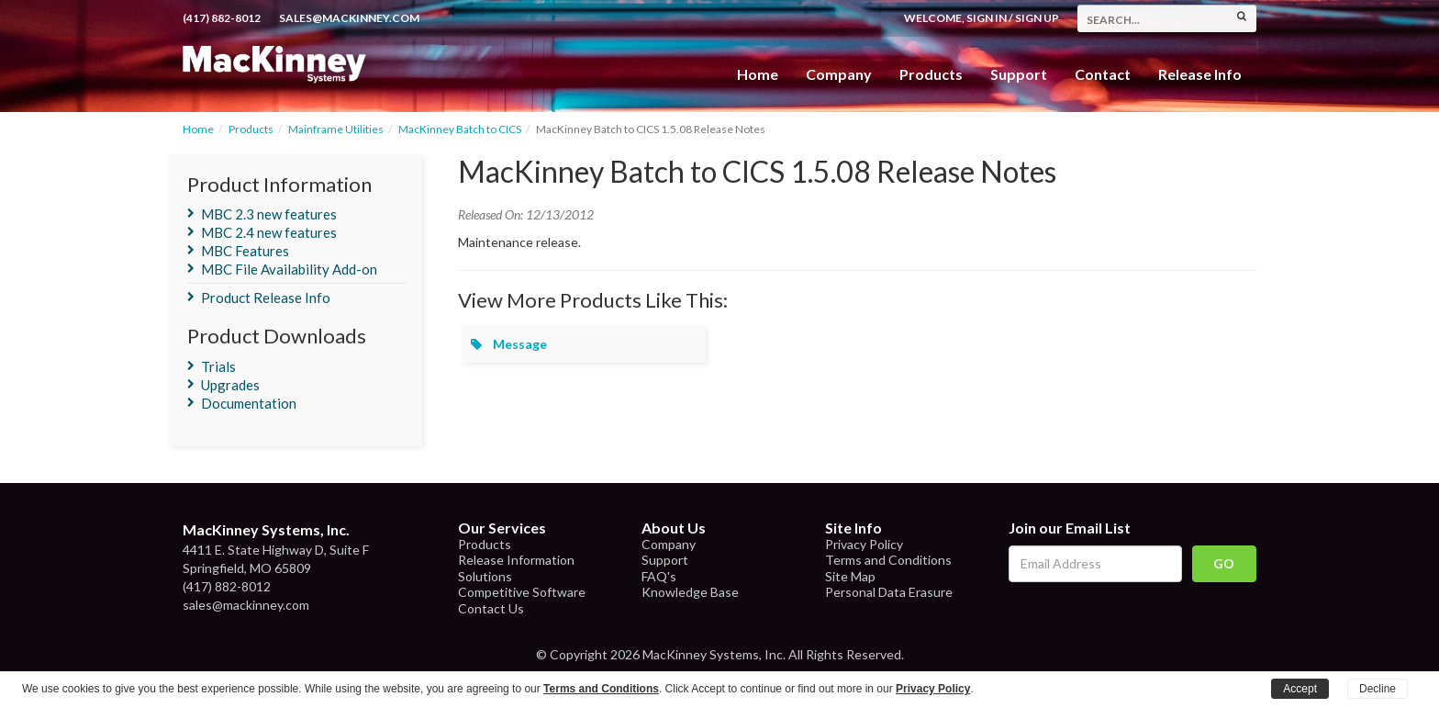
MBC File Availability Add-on (289, 269)
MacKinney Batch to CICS (459, 129)
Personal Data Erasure (889, 592)
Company (839, 74)
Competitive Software (522, 592)
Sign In (986, 18)
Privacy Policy (864, 544)
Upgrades (230, 384)
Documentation (248, 403)
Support (1018, 74)
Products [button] (931, 74)
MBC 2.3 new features (269, 214)
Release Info (1200, 74)
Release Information (516, 560)
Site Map (850, 576)
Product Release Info (265, 297)
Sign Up (1037, 18)
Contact (1103, 74)
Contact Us (491, 608)
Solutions (485, 576)
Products (251, 129)
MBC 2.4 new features (269, 232)
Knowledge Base (690, 592)
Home (757, 74)
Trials (218, 366)
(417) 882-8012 (222, 18)
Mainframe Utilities (336, 129)
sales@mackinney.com (349, 18)
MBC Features (245, 250)
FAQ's (658, 576)
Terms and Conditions (888, 560)
